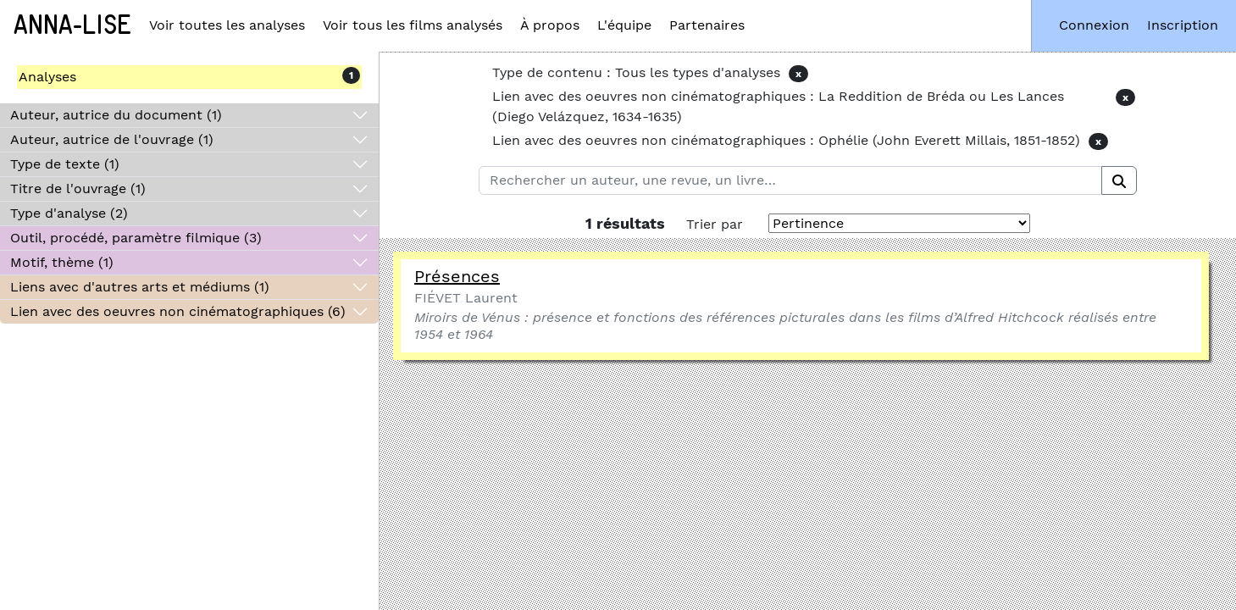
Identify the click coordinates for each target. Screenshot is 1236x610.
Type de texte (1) (64, 164)
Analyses (47, 77)
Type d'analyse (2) (69, 213)
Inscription (1182, 25)
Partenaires (707, 25)
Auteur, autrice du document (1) (116, 115)
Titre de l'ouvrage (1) (78, 188)
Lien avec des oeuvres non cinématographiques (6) (178, 311)
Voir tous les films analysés (412, 25)
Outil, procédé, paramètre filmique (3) (136, 238)
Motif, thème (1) (62, 262)
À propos (549, 25)
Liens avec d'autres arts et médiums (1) (139, 287)
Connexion (1094, 25)
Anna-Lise (72, 25)
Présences (457, 276)
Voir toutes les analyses (227, 25)
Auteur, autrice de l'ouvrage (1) (111, 139)
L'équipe (624, 25)
